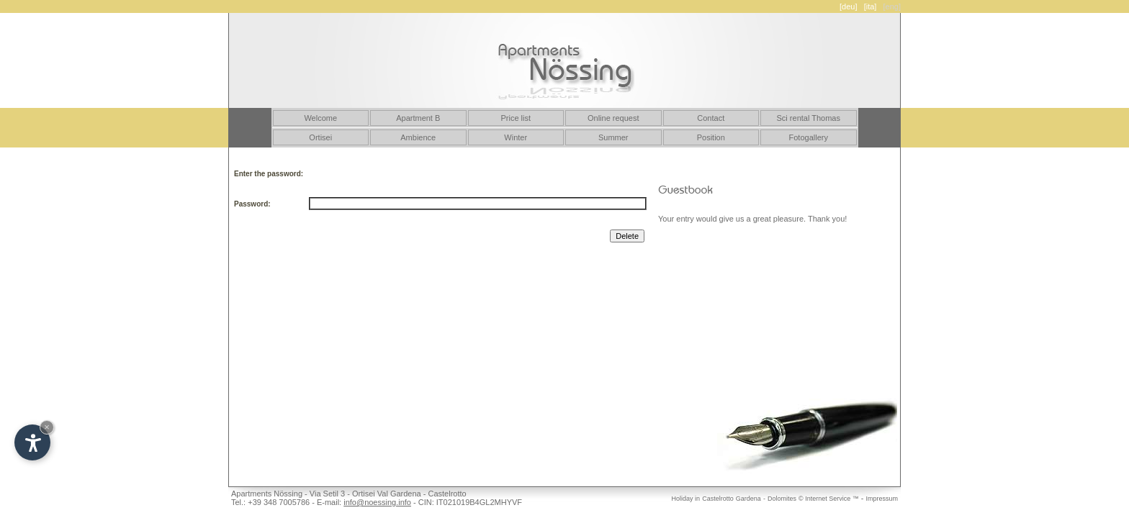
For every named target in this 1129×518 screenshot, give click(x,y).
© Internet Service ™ (829, 498)
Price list (515, 118)
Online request (613, 118)
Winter (515, 137)
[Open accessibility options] (32, 442)
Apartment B (418, 118)
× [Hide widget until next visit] (47, 427)
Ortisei (320, 137)
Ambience (418, 137)
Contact (710, 118)
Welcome (320, 118)
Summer (613, 137)
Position (711, 137)
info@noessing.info (377, 502)
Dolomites (782, 498)
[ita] (870, 6)
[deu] (848, 6)
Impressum (881, 498)
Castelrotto (718, 498)
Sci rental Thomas (808, 118)
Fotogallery (808, 137)
